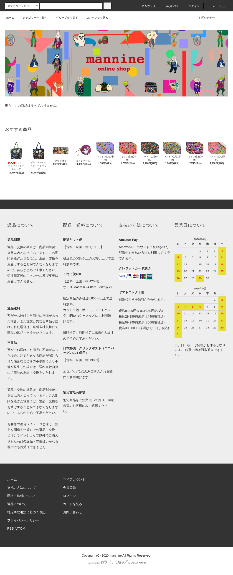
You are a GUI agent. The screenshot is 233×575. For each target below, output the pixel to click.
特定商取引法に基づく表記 (26, 512)
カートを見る (72, 504)
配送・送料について (21, 496)
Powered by (116, 563)
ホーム (10, 17)
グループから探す (64, 17)
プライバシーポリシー (23, 520)
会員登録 (169, 6)
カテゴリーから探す (32, 17)
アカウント (146, 6)
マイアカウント (74, 479)
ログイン (191, 6)
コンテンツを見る (94, 17)
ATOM (20, 528)
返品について (16, 504)
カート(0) (216, 6)
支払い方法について (21, 487)
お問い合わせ (204, 17)
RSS (10, 528)
